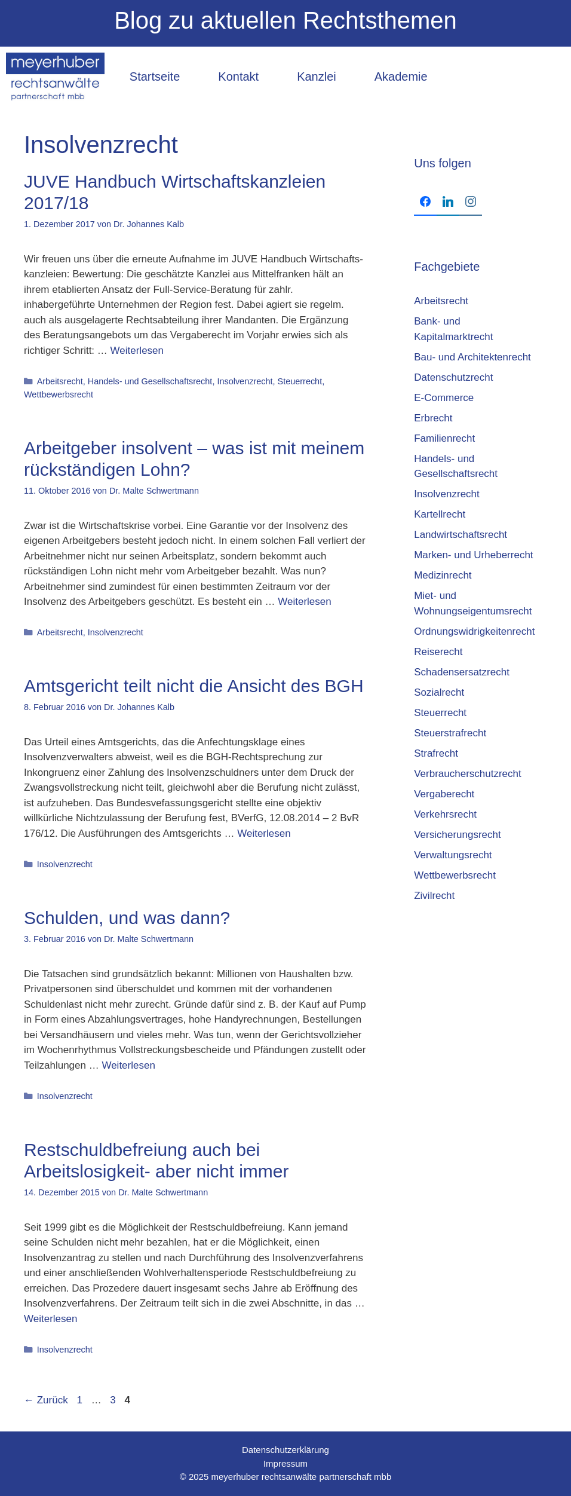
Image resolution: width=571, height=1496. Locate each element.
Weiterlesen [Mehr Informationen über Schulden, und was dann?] (128, 1065)
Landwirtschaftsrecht (460, 534)
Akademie (401, 76)
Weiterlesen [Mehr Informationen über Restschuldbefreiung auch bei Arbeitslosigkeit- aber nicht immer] (50, 1318)
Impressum (285, 1463)
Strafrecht (436, 753)
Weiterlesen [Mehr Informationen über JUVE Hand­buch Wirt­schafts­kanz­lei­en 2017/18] (137, 350)
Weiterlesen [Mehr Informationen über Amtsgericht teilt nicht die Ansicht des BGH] (263, 833)
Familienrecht (444, 438)
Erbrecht (433, 418)
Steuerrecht (300, 381)
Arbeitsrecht (60, 381)
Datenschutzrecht (453, 377)
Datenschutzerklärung (285, 1450)
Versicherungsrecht (457, 834)
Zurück (46, 1400)
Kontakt (238, 76)
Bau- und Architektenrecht (472, 357)
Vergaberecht (444, 794)
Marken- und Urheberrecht (473, 555)
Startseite (155, 76)
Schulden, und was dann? (127, 918)
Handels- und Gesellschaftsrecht (150, 381)
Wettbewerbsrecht (58, 394)
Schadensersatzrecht (461, 672)
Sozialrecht (439, 692)
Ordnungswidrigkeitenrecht (474, 631)
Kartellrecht (439, 514)
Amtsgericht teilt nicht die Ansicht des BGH (194, 686)
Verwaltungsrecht (453, 855)
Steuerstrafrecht (450, 733)
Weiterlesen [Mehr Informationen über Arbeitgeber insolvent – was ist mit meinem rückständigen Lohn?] (304, 601)
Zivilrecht (434, 895)
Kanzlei (316, 76)
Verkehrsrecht (445, 814)
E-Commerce (444, 397)
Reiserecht (438, 651)
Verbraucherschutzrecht (467, 773)
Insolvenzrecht (244, 381)
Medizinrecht (442, 575)
